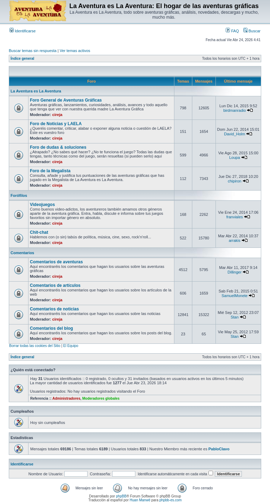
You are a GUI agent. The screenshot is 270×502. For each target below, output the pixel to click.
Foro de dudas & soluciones (58, 147)
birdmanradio (234, 110)
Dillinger (234, 272)
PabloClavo (219, 449)
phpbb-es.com (170, 500)
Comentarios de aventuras (56, 261)
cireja (57, 114)
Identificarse (22, 31)
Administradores (66, 398)
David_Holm (234, 134)
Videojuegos (42, 204)
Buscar (252, 31)
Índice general (22, 58)
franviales (234, 217)
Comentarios (22, 253)
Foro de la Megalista (50, 170)
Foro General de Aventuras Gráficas (66, 100)
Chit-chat (39, 232)
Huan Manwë (140, 500)
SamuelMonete (234, 296)
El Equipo (70, 346)
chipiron (235, 181)
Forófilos (19, 195)
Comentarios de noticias (54, 309)
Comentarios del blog (51, 328)
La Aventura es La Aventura (36, 91)
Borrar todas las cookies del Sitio (34, 346)
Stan (235, 317)
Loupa (234, 157)
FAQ (232, 31)
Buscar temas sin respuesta (33, 51)
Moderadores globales (101, 398)
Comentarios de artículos (55, 285)
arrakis (234, 240)
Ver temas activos (75, 51)
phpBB (121, 496)
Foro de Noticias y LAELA (56, 123)
